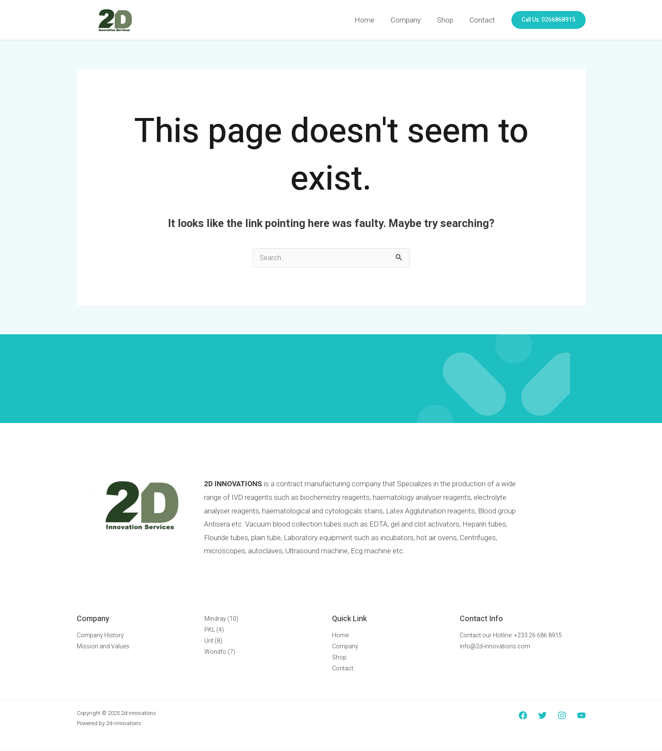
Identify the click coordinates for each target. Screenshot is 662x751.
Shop (447, 20)
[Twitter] (542, 716)
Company (410, 20)
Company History (100, 635)
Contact (483, 20)
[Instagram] (562, 716)
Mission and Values (103, 646)
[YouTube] (581, 716)
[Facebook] (523, 716)
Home (370, 20)
